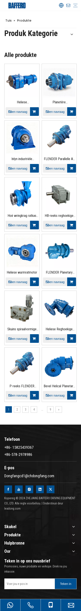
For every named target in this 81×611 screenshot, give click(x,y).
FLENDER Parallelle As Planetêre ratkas (59, 159)
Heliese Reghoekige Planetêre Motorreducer (59, 329)
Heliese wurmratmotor (22, 272)
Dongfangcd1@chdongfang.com (29, 476)
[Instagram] (29, 489)
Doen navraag (16, 111)
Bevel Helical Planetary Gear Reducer (59, 386)
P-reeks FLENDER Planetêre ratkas (22, 386)
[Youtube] (19, 489)
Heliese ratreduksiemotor (21, 102)
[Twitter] (50, 489)
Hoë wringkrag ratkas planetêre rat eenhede (22, 216)
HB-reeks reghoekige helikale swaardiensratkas (59, 216)
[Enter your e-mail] (29, 584)
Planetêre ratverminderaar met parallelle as (59, 102)
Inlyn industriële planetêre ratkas (22, 159)
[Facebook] (8, 489)
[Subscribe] (66, 583)
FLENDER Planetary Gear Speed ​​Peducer (59, 272)
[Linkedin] (40, 489)
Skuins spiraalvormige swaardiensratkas (22, 329)
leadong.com (12, 508)
